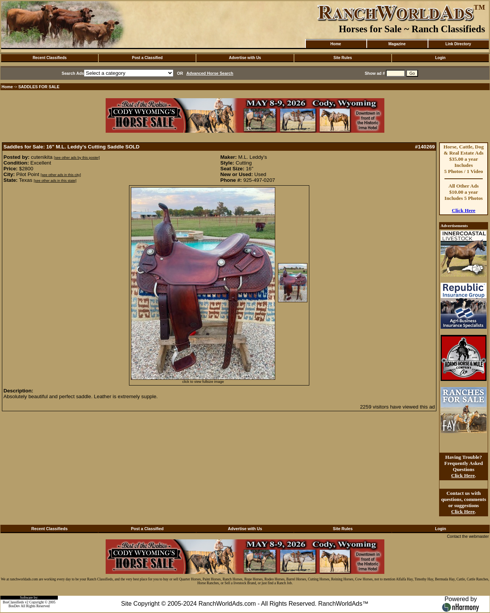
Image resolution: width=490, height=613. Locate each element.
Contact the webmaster (468, 536)
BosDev (14, 606)
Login (440, 58)
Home (335, 44)
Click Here (463, 210)
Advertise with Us (245, 58)
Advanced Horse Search (210, 73)
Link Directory (458, 44)
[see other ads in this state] (55, 181)
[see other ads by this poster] (77, 158)
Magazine (396, 44)
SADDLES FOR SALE (39, 86)
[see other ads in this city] (61, 175)
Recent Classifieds (50, 58)
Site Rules (342, 58)
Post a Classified (147, 58)
